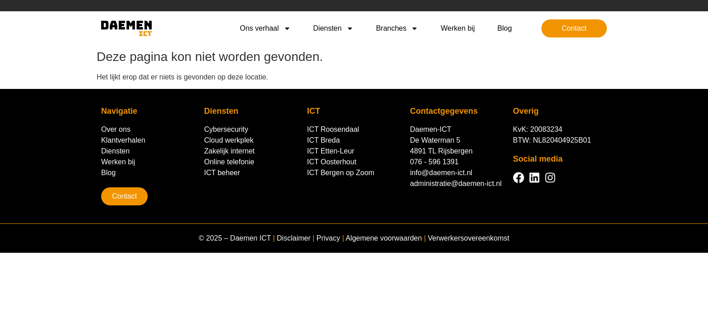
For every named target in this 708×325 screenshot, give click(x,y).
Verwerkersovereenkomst (468, 238)
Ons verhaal (265, 28)
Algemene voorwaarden (383, 238)
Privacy (328, 238)
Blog (505, 28)
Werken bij (458, 28)
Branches (397, 28)
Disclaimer (294, 238)
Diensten (333, 28)
